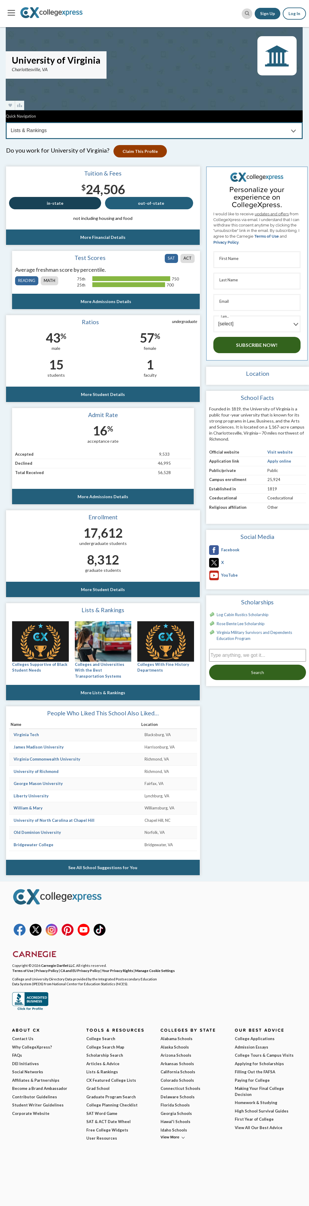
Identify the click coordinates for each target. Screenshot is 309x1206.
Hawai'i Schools (175, 1121)
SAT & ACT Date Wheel (108, 1121)
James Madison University (39, 747)
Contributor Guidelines (34, 1096)
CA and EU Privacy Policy (80, 970)
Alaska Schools (175, 1047)
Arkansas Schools (177, 1063)
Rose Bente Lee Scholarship (241, 623)
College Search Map (105, 1047)
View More (170, 1137)
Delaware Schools (178, 1096)
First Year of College (254, 1119)
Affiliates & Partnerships (35, 1080)
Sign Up (267, 13)
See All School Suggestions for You (103, 867)
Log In (294, 13)
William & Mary (28, 808)
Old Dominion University (37, 832)
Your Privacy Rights (117, 970)
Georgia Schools (176, 1113)
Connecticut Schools (180, 1088)
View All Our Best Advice (258, 1127)
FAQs (17, 1055)
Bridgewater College (33, 844)
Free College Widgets (107, 1130)
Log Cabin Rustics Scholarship (243, 614)
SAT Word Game (101, 1113)
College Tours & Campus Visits (264, 1055)
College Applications (255, 1038)
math (49, 280)
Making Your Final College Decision (259, 1091)
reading (26, 280)
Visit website (280, 452)
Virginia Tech (26, 734)
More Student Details (103, 394)
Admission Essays (251, 1047)
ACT (187, 258)
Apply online (279, 461)
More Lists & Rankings (103, 692)
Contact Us (22, 1038)
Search (257, 672)
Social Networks (27, 1071)
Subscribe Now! (257, 345)
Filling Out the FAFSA (255, 1071)
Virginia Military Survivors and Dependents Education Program (254, 635)
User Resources (101, 1138)
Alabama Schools (177, 1038)
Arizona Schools (176, 1055)
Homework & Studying (256, 1102)
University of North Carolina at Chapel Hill (54, 820)
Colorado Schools (177, 1080)
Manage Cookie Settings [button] (155, 970)
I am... (225, 316)
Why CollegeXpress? (32, 1047)
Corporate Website (30, 1113)
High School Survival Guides (261, 1111)
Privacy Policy (226, 242)
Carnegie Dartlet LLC (58, 965)
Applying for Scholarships (259, 1063)
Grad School (98, 1088)
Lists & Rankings (102, 1071)
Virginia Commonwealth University (47, 759)
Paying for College (252, 1080)
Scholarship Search (104, 1055)
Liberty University (31, 795)
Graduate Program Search (111, 1096)
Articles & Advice (102, 1063)
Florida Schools (175, 1105)
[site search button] (247, 13)
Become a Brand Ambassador (39, 1088)
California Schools (178, 1071)
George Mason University (38, 783)
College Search (100, 1038)
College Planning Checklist (112, 1105)
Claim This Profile (142, 151)
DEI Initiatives (25, 1063)
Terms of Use (266, 236)
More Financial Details (103, 237)
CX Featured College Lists (111, 1080)
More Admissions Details (106, 301)
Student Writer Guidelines (38, 1105)
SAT (171, 258)
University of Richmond (36, 771)
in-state (55, 203)
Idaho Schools (174, 1130)
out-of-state (151, 203)
